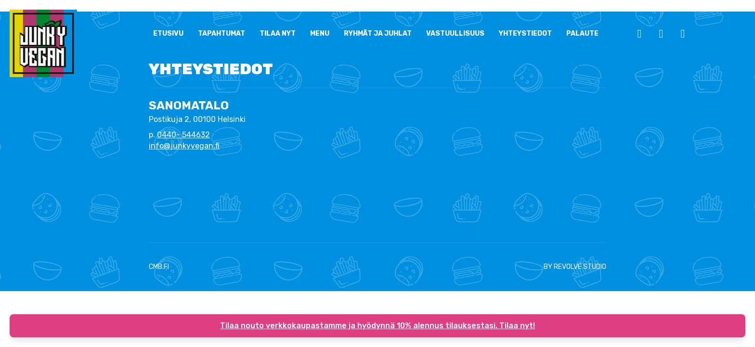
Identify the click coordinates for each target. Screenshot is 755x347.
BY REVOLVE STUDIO (575, 267)
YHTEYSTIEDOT (525, 33)
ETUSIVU (168, 33)
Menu (319, 33)
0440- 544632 (183, 134)
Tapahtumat (221, 33)
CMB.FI (159, 267)
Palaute (582, 33)
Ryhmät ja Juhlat (378, 33)
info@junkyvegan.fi (184, 145)
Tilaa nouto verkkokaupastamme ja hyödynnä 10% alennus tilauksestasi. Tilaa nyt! (377, 325)
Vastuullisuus (455, 33)
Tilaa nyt (278, 33)
